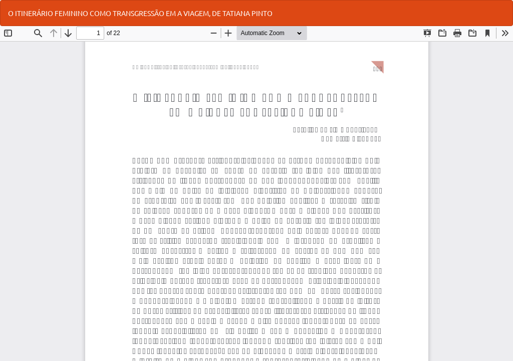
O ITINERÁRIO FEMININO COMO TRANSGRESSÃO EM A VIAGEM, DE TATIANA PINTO (140, 13)
